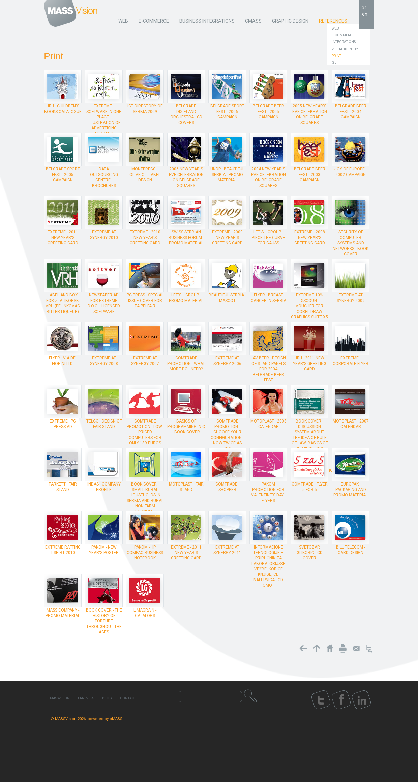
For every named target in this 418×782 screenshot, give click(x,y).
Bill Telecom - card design (350, 550)
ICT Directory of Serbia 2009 (144, 109)
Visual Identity (345, 49)
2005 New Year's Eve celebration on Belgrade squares (309, 114)
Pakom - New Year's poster (104, 550)
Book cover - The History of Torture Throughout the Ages (104, 621)
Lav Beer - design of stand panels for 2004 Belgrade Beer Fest (268, 369)
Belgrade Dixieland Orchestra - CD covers (186, 114)
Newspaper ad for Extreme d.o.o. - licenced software (104, 303)
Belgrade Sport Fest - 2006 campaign (227, 111)
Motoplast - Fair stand (186, 487)
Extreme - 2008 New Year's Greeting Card (309, 237)
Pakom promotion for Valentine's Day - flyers (268, 492)
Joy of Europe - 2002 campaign (350, 172)
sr (364, 7)
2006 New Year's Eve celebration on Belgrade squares (186, 177)
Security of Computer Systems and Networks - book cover (350, 243)
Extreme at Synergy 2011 (227, 550)
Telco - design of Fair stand (104, 424)
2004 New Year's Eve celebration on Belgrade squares (268, 177)
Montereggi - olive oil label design (144, 174)
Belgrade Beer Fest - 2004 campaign (350, 111)
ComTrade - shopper (227, 487)
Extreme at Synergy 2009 (351, 298)
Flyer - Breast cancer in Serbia (268, 298)
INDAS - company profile (104, 487)
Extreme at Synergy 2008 (104, 361)
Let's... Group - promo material (186, 298)
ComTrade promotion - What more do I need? (186, 363)
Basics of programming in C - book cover (186, 426)
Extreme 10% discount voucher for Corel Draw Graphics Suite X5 (309, 306)
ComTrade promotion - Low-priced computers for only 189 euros (145, 432)
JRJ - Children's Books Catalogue (63, 109)
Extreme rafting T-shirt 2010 (63, 550)
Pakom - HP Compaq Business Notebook (145, 552)
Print (336, 56)
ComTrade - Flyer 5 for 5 (310, 487)
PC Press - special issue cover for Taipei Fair (145, 300)
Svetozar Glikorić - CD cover (310, 552)
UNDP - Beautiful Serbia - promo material (227, 174)
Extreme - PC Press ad (63, 424)
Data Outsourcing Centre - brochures (104, 177)
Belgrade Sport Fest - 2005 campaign (63, 174)
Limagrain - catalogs (144, 613)
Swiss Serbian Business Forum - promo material (186, 237)
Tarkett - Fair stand (63, 487)
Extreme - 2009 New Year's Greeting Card (227, 237)
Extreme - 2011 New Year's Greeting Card (63, 237)
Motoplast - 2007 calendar (351, 424)
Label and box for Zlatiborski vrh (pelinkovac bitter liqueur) (63, 303)
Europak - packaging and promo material (350, 489)
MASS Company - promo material (63, 613)
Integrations (344, 42)
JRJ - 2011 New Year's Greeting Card (309, 363)
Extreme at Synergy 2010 (104, 235)
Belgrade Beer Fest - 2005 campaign (268, 111)
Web (335, 28)
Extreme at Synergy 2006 (227, 361)
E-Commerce (343, 35)
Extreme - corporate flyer (350, 361)
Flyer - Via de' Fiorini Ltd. (63, 361)
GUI (335, 62)
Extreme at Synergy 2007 (145, 361)
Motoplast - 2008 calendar (268, 424)
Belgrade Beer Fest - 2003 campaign (309, 174)
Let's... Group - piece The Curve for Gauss (268, 237)
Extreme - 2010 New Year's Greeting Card (145, 237)
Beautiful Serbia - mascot (227, 298)
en (364, 14)
